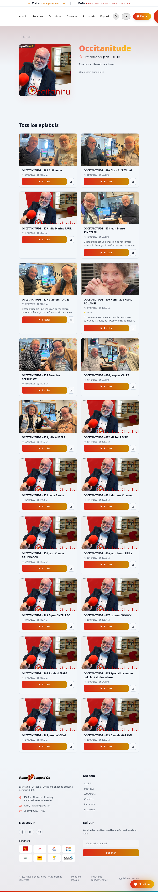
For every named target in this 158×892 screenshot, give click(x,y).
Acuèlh (23, 16)
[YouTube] (31, 832)
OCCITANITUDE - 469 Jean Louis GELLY (108, 553)
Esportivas (106, 16)
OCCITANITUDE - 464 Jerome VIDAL (44, 735)
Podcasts (38, 16)
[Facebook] (22, 832)
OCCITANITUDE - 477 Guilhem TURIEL (45, 299)
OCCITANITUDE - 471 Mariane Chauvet (108, 495)
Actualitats (55, 16)
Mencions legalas (76, 878)
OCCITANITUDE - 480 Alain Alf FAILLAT (108, 170)
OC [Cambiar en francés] (126, 16)
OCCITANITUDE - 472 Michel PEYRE (106, 437)
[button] (142, 884)
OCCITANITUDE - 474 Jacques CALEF (106, 375)
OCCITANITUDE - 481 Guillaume (42, 170)
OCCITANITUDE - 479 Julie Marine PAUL (47, 228)
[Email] (39, 832)
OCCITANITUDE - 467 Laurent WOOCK (107, 615)
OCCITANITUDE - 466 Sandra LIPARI (44, 673)
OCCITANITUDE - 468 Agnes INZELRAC (46, 615)
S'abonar (111, 852)
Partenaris (88, 16)
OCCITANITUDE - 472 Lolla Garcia (43, 495)
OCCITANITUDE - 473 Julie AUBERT (43, 437)
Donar (142, 16)
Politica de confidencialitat (99, 878)
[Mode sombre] (116, 16)
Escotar (44, 181)
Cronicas (72, 16)
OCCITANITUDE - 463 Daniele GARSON (108, 735)
